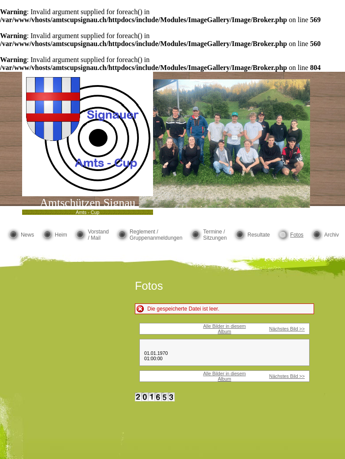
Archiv (331, 235)
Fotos (296, 235)
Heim (61, 235)
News (27, 235)
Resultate (258, 235)
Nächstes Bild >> (287, 328)
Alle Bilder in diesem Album (224, 328)
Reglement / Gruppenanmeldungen (156, 235)
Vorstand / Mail (98, 235)
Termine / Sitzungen (214, 235)
